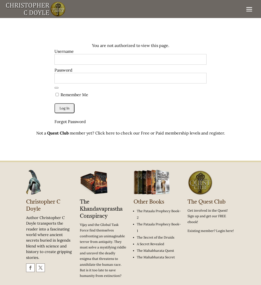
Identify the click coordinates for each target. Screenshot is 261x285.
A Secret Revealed (150, 244)
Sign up (193, 216)
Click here (105, 133)
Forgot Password (70, 121)
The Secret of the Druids (155, 237)
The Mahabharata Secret (156, 257)
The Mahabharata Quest (155, 250)
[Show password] (56, 88)
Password (63, 70)
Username (64, 51)
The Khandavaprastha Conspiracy (101, 208)
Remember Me (71, 94)
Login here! (225, 231)
